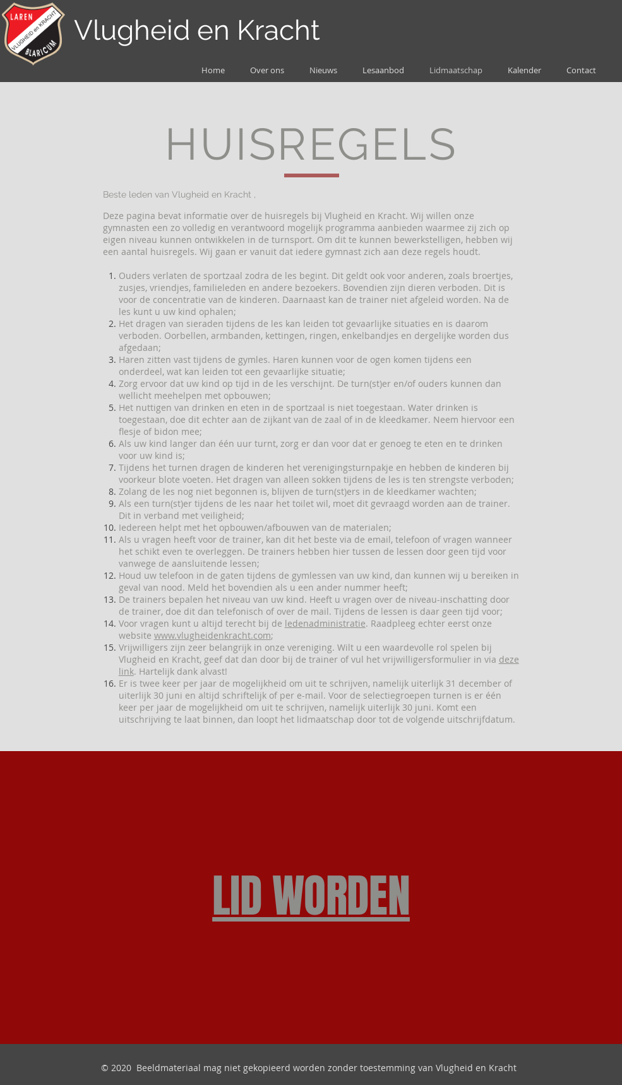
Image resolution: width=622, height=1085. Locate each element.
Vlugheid (132, 30)
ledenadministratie (325, 623)
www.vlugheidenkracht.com (212, 635)
